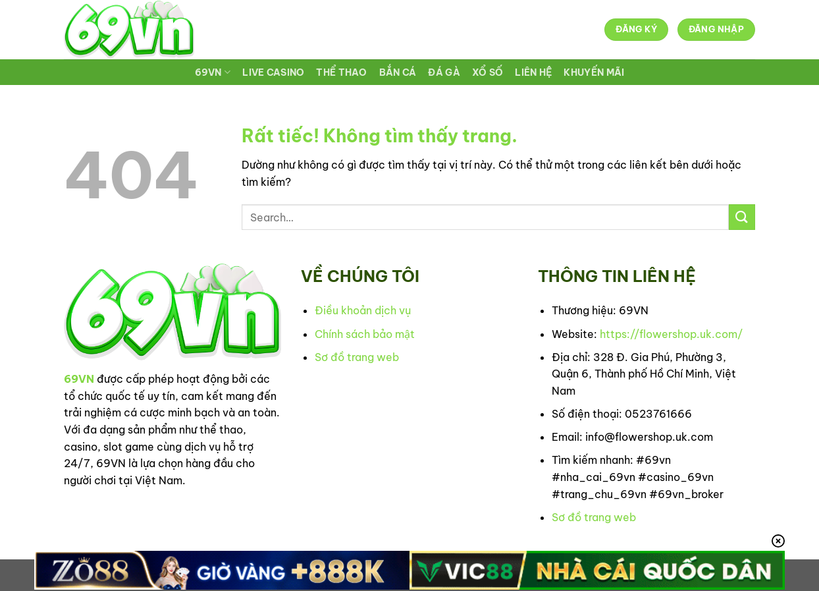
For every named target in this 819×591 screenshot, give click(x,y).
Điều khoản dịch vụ (363, 310)
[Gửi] (742, 217)
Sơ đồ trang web (357, 357)
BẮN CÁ (398, 72)
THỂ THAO (341, 72)
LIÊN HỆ (533, 72)
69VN (213, 72)
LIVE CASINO (273, 72)
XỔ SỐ (487, 72)
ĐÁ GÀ (444, 72)
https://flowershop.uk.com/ (671, 334)
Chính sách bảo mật (365, 334)
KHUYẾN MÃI (594, 72)
